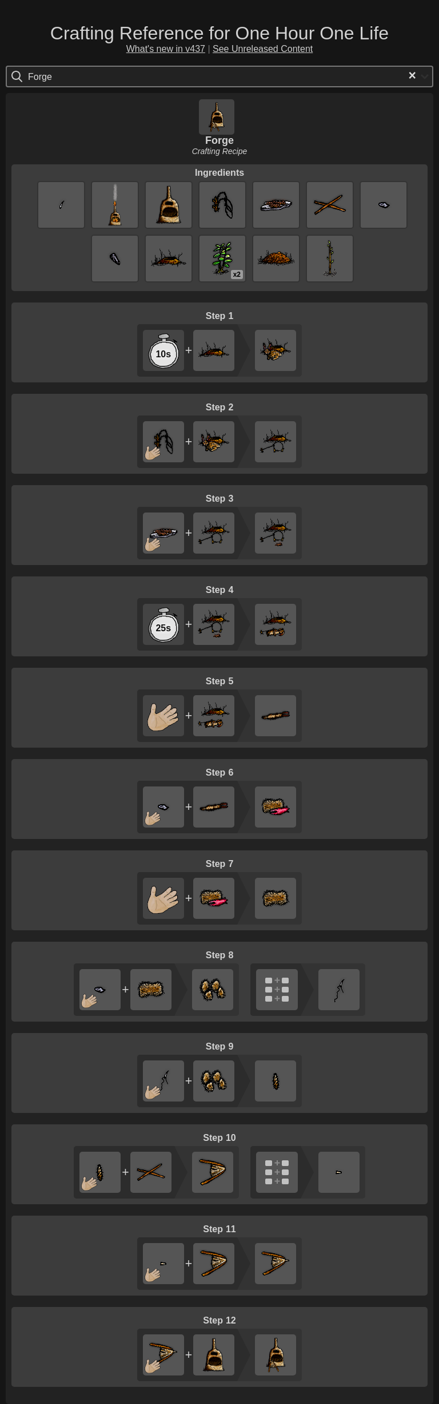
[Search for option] (76, 76)
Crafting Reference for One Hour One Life (219, 33)
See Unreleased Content (263, 49)
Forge (219, 140)
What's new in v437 (165, 49)
